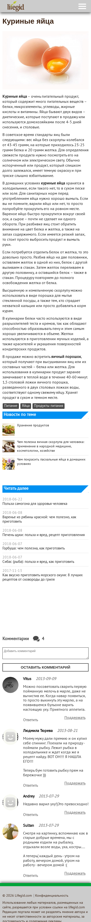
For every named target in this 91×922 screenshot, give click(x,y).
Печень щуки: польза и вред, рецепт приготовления (43, 535)
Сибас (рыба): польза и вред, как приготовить (38, 562)
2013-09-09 (46, 679)
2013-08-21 (67, 731)
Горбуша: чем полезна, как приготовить (33, 548)
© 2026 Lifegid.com (17, 895)
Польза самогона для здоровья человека (34, 504)
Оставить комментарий (45, 667)
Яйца (26, 406)
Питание (10, 406)
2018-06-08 (12, 513)
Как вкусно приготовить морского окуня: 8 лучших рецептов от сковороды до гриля (42, 577)
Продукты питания (48, 406)
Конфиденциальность (51, 895)
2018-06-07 (12, 544)
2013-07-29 (49, 796)
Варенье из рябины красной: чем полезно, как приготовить (39, 519)
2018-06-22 (12, 499)
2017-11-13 (12, 571)
